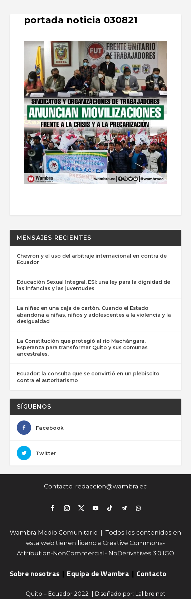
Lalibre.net (150, 593)
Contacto (152, 573)
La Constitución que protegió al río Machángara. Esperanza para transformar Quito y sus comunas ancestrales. (82, 347)
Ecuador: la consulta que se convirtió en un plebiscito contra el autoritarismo (88, 376)
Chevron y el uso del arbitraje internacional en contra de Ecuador (92, 259)
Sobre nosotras (35, 573)
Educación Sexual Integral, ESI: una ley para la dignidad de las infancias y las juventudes (93, 285)
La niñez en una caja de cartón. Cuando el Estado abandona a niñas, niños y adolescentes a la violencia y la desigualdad (94, 314)
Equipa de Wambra (98, 573)
